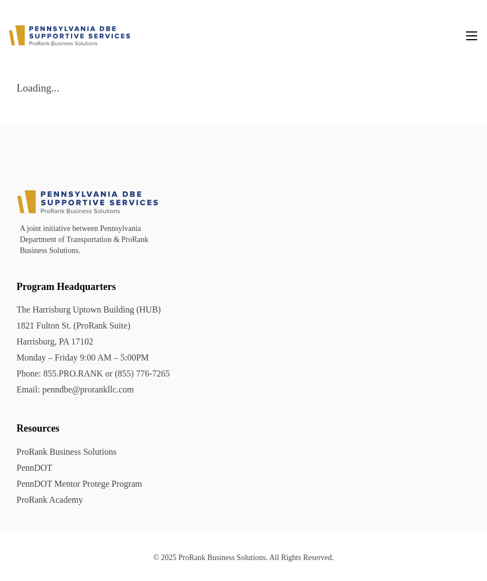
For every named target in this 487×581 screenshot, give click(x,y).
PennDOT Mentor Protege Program (79, 483)
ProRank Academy (50, 499)
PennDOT (34, 467)
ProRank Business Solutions (66, 451)
